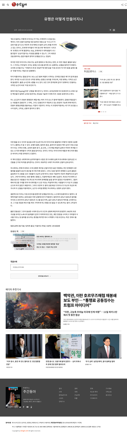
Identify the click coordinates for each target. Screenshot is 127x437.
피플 (75, 398)
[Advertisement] (39, 125)
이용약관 (47, 423)
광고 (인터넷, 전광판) (24, 423)
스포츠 (61, 398)
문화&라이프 (63, 395)
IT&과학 (77, 395)
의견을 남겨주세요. (18, 267)
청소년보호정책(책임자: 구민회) (72, 423)
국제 (75, 392)
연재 (91, 388)
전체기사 (62, 401)
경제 (75, 388)
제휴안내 (34, 423)
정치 (60, 388)
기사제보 (108, 388)
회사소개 (14, 423)
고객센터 (41, 423)
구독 (22, 231)
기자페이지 (93, 398)
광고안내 (108, 395)
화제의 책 (14, 231)
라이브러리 (93, 395)
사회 (60, 392)
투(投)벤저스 (90, 71)
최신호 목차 (94, 392)
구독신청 (108, 392)
